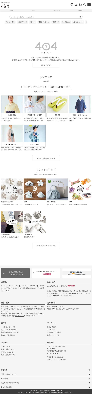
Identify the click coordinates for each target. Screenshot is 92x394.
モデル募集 (5, 378)
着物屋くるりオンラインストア (5, 6)
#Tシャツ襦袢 (10, 22)
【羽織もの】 (56, 10)
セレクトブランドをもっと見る (46, 245)
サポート (4, 342)
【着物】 (11, 10)
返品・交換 (5, 303)
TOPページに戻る (46, 65)
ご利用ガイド (56, 295)
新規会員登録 (51, 327)
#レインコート (78, 22)
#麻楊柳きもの (22, 22)
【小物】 (81, 10)
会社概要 (50, 342)
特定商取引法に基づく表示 (10, 383)
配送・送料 (51, 282)
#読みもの (56, 22)
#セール (32, 22)
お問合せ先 (51, 303)
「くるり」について (8, 327)
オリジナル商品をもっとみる (46, 158)
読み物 (3, 323)
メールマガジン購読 (54, 332)
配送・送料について (8, 349)
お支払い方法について (32, 288)
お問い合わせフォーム (8, 374)
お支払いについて (7, 352)
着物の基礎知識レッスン (9, 332)
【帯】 (33, 10)
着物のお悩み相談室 (8, 335)
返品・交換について (8, 355)
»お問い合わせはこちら (55, 306)
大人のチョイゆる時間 (8, 330)
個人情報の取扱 (6, 387)
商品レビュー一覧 (53, 335)
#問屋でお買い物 (44, 22)
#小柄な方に (66, 22)
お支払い (4, 282)
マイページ (51, 323)
